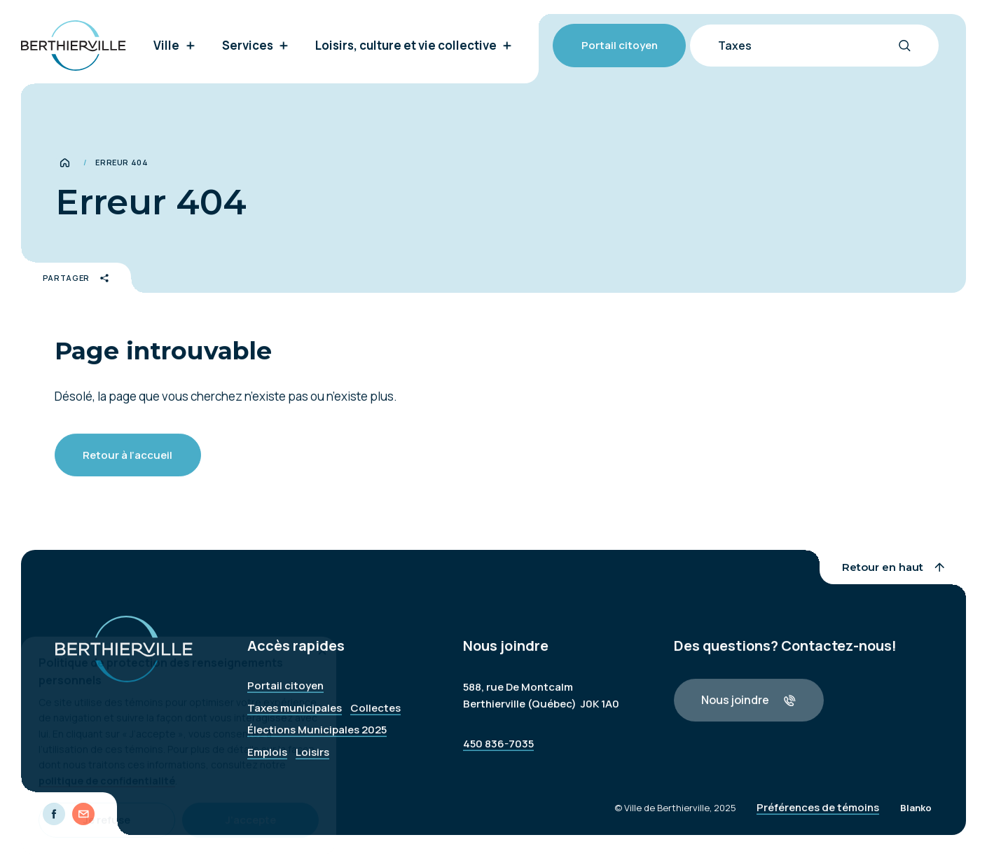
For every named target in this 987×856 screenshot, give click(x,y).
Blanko (916, 814)
